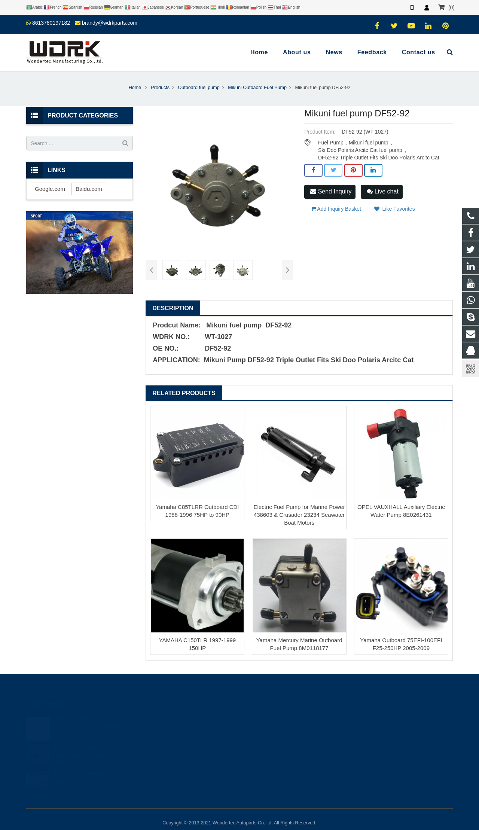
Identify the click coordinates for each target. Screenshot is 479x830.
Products (160, 87)
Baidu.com (89, 189)
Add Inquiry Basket (336, 209)
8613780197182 (51, 23)
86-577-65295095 (271, 725)
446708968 (265, 704)
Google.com (50, 189)
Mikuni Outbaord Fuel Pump (257, 87)
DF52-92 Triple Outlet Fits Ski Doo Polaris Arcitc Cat (378, 158)
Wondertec (264, 747)
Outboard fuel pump (198, 87)
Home (135, 87)
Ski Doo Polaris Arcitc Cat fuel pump (360, 150)
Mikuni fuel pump (368, 143)
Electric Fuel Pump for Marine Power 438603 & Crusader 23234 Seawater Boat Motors (299, 515)
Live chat (382, 191)
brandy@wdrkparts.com (109, 23)
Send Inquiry (330, 191)
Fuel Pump (331, 143)
